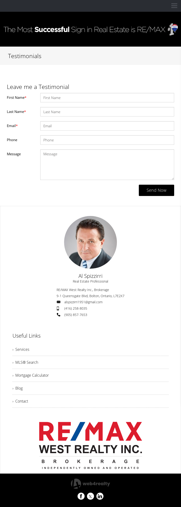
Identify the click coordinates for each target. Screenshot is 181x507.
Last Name (16, 111)
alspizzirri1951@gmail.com (83, 302)
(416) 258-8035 (75, 308)
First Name (16, 97)
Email (12, 125)
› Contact (20, 401)
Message (14, 154)
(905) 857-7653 (75, 314)
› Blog (17, 388)
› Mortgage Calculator (30, 375)
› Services (20, 349)
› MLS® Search (25, 362)
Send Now (156, 190)
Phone (12, 139)
